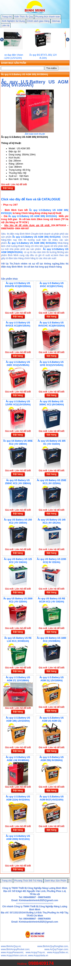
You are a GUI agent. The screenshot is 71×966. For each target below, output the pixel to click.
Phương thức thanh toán (47, 16)
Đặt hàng (8, 188)
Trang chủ (7, 16)
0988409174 (41, 963)
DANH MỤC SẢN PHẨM (13, 63)
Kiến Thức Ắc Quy (23, 16)
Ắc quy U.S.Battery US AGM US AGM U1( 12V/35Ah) (52, 720)
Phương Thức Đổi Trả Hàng (28, 880)
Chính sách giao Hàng (38, 21)
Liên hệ (5, 25)
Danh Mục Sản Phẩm (55, 880)
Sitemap (56, 21)
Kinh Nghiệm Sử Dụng (13, 21)
